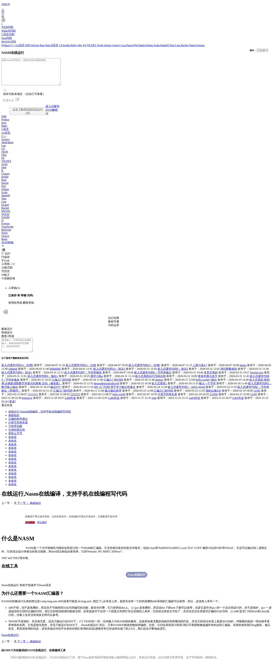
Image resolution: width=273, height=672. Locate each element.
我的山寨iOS (213, 398)
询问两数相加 (228, 376)
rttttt (154, 405)
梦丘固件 (42, 530)
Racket (185, 45)
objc (80, 45)
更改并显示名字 (207, 383)
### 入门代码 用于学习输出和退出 (114, 394)
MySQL (5, 216)
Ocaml (5, 210)
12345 (256, 398)
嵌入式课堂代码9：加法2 (172, 376)
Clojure (5, 178)
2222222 (75, 402)
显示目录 (6, 413)
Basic (4, 244)
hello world (118, 402)
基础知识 (13, 423)
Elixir (4, 238)
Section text (256, 380)
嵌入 (5, 279)
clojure (108, 45)
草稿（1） (9, 269)
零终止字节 (15, 441)
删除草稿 (28, 307)
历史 (5, 276)
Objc (4, 160)
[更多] (12, 409)
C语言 (5, 134)
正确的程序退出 (18, 426)
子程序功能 (15, 433)
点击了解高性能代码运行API (27, 116)
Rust (42, 45)
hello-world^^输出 (206, 387)
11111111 (33, 402)
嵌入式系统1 (159, 391)
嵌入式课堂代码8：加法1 (16, 380)
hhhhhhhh (55, 376)
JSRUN (5, 4)
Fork (5, 265)
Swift (100, 45)
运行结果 (113, 323)
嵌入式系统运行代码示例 (150, 383)
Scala (157, 45)
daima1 (159, 387)
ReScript (6, 234)
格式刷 (6, 272)
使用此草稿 (15, 307)
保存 (5, 262)
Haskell (164, 45)
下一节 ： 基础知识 (29, 510)
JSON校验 (7, 247)
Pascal (130, 45)
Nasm (192, 45)
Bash (142, 45)
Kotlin (67, 45)
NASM (5, 222)
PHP (28, 45)
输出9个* (55, 394)
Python (5, 45)
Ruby (74, 45)
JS (47, 118)
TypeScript (7, 231)
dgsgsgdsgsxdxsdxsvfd (106, 391)
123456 (213, 402)
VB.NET (91, 45)
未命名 (12, 444)
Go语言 (20, 45)
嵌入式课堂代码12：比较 (81, 373)
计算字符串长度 (167, 402)
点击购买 (30, 530)
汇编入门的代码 (61, 387)
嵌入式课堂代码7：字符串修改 (83, 380)
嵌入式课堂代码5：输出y (43, 383)
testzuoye (27, 405)
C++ (13, 45)
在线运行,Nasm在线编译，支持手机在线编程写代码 (39, 419)
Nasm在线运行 (136, 582)
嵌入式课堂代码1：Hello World (186, 394)
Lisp (178, 45)
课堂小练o (96, 383)
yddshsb (12, 376)
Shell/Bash (7, 147)
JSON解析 (52, 115)
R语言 (55, 45)
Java (3, 127)
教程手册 (113, 326)
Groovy (116, 45)
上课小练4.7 (200, 373)
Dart (48, 45)
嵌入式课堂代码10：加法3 (109, 376)
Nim (172, 45)
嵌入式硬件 (53, 111)
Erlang (150, 45)
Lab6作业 (70, 405)
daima (243, 373)
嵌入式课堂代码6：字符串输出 (152, 380)
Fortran (200, 45)
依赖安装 (8, 283)
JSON (4, 157)
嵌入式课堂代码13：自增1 (144, 373)
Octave (5, 241)
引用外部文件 (16, 437)
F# (85, 45)
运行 (5, 258)
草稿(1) (14, 293)
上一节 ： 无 (9, 510)
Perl (136, 45)
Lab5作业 (194, 405)
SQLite (35, 45)
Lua (123, 45)
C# (61, 45)
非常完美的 (211, 380)
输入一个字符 (207, 391)
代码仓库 (113, 330)
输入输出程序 (113, 398)
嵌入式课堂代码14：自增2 (17, 373)
